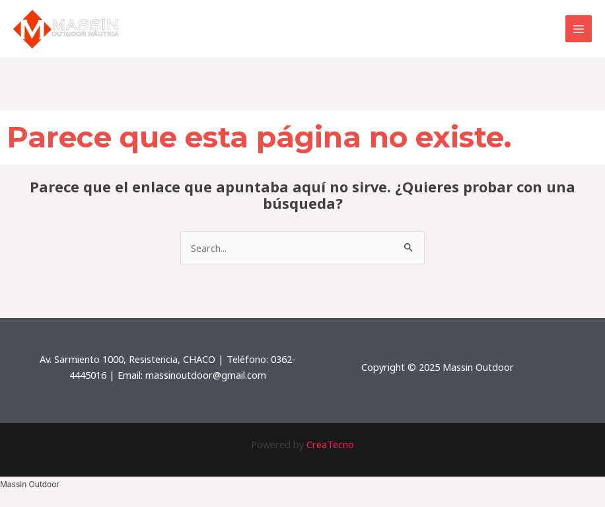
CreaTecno (330, 444)
